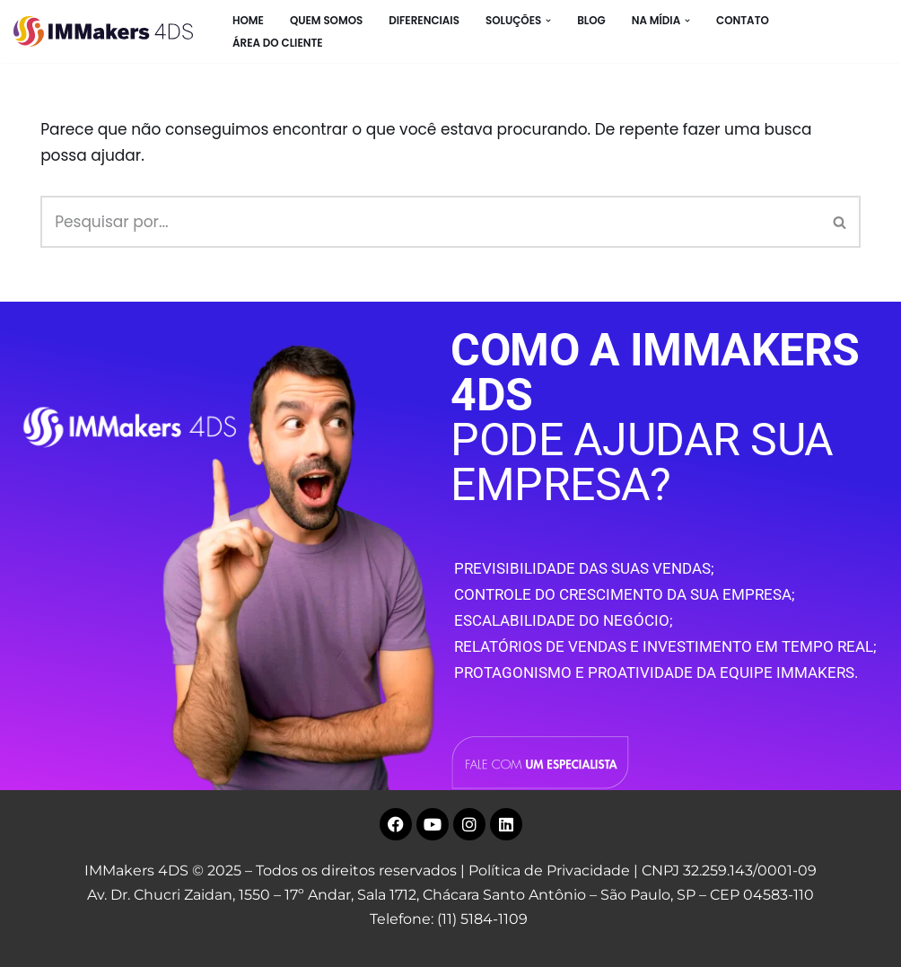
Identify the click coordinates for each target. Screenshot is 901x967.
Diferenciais (424, 20)
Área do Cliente (277, 43)
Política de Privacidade (549, 870)
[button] (548, 20)
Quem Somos (326, 20)
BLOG (591, 20)
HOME (248, 20)
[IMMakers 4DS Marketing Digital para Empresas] (107, 31)
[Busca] (430, 222)
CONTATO (742, 20)
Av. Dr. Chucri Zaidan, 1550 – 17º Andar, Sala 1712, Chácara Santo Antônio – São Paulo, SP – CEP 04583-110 (450, 894)
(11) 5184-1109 (482, 918)
